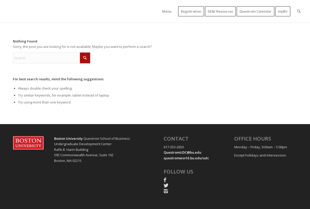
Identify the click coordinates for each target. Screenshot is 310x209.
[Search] (299, 11)
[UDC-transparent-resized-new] (57, 11)
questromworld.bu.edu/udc (186, 158)
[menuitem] (167, 11)
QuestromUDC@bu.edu (182, 152)
